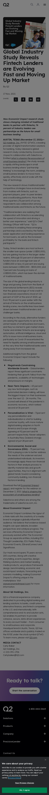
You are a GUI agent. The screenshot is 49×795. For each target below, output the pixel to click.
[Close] (45, 760)
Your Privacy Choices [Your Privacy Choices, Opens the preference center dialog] (24, 783)
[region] (24, 776)
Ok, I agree (24, 790)
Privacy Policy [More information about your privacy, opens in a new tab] (14, 778)
